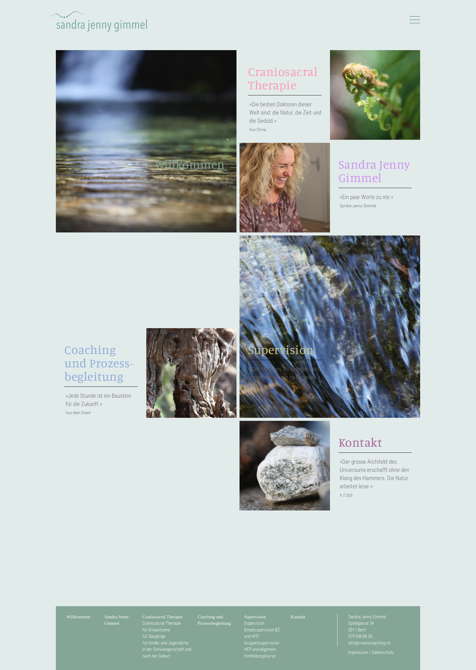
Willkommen (78, 616)
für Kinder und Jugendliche (165, 643)
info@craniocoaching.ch (369, 643)
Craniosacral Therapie (162, 616)
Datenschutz (383, 652)
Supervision (255, 616)
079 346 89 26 (360, 636)
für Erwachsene (156, 630)
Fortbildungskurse (260, 656)
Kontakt (298, 616)
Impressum (358, 652)
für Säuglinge (153, 636)
